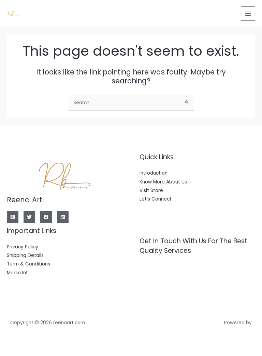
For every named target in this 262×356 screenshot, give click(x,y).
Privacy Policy (22, 247)
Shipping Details (25, 255)
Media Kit (17, 273)
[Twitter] (29, 217)
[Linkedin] (63, 217)
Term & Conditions (28, 264)
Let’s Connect (156, 199)
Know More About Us (163, 182)
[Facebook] (46, 217)
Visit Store (151, 190)
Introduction (154, 173)
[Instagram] (12, 217)
